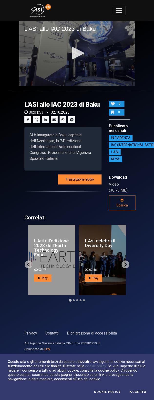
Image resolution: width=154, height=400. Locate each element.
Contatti (52, 333)
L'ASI (115, 152)
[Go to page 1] (70, 300)
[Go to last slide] (28, 264)
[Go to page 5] (84, 300)
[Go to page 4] (81, 300)
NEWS (115, 159)
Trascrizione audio (80, 179)
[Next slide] (125, 264)
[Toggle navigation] (119, 10)
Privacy (30, 333)
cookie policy (95, 366)
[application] (77, 53)
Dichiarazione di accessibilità (92, 333)
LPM (47, 349)
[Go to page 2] (74, 300)
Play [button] (43, 278)
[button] (77, 53)
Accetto (138, 391)
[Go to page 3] (77, 300)
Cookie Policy (107, 391)
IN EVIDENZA (121, 138)
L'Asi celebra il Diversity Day (100, 243)
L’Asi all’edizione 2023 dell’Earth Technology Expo (51, 248)
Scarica (122, 202)
